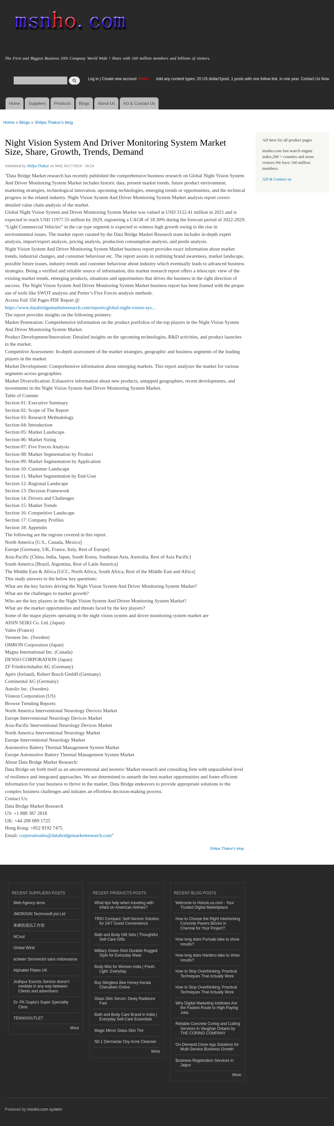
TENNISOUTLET (28, 1018)
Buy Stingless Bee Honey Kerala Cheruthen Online (123, 984)
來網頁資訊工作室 (29, 925)
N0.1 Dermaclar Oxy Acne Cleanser (126, 1041)
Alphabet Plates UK (30, 970)
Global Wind (24, 948)
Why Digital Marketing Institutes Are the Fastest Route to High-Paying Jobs (206, 1008)
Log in (93, 79)
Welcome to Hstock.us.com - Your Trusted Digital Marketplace (204, 905)
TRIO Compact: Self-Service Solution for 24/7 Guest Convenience (127, 921)
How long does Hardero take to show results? (207, 957)
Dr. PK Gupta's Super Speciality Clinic (40, 1004)
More (74, 1028)
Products (62, 103)
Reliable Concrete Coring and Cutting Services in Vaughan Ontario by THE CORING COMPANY (207, 1028)
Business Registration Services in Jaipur (204, 1062)
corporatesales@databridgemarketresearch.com (65, 835)
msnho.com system (44, 1109)
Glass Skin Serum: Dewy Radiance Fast (125, 1000)
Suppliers (37, 103)
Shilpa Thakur (38, 166)
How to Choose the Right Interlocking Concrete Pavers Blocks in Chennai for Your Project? (207, 924)
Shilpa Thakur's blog (54, 122)
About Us (106, 103)
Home (14, 103)
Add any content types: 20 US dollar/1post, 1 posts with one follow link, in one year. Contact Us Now (242, 79)
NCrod (19, 936)
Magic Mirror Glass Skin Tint (119, 1030)
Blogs (84, 103)
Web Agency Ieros (29, 903)
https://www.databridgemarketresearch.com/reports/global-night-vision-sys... (80, 307)
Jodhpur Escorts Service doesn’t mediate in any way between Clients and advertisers (41, 986)
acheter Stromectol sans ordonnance (45, 959)
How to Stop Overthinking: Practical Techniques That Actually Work (206, 973)
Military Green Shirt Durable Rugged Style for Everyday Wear (126, 953)
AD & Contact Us (139, 103)
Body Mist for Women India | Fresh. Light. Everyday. (125, 969)
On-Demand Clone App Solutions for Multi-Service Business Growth (207, 1046)
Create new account (120, 79)
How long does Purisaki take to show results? (207, 941)
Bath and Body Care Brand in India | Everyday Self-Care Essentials (126, 1016)
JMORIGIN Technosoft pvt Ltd (39, 914)
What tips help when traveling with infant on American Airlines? (124, 905)
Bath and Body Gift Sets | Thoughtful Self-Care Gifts (126, 937)
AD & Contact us (276, 179)
